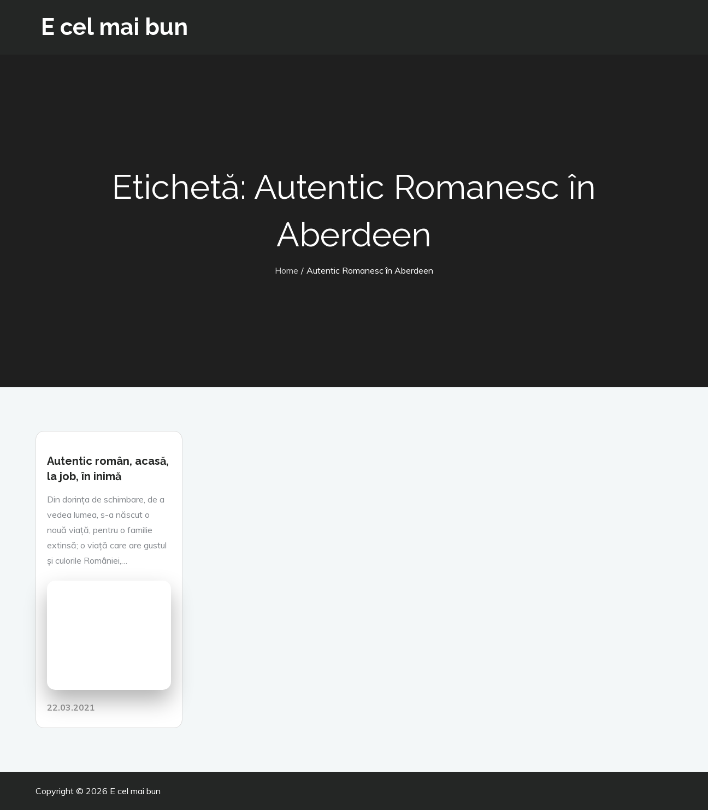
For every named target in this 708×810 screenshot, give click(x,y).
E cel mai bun (114, 27)
